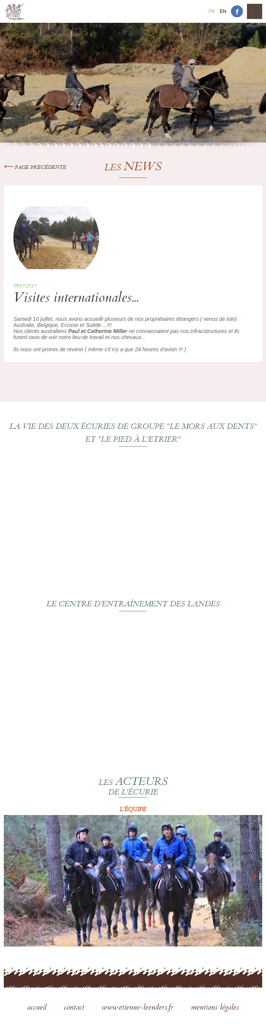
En (223, 11)
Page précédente (35, 167)
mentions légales (215, 1008)
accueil (38, 1008)
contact (75, 1008)
